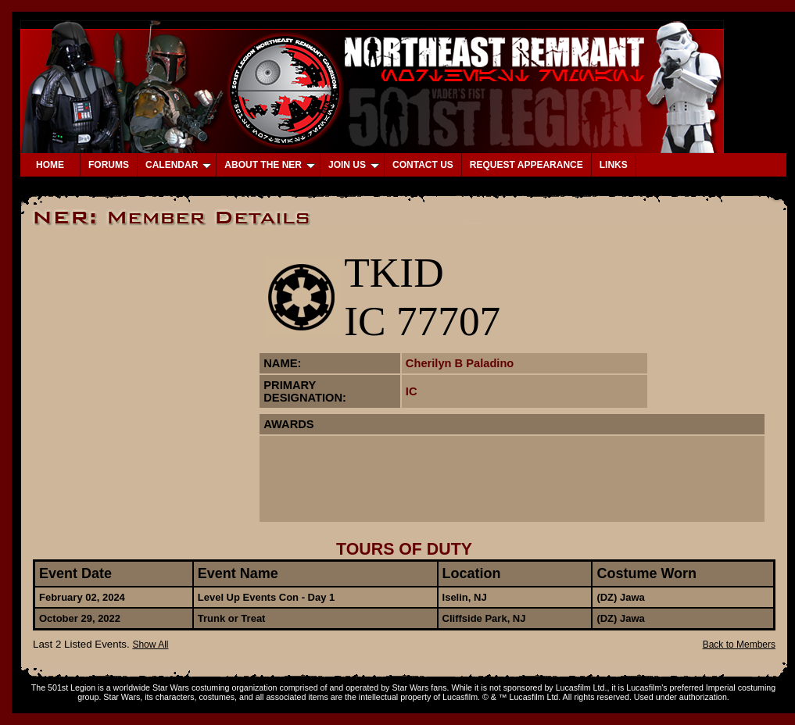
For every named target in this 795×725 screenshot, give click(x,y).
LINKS (614, 164)
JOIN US (353, 164)
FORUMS (108, 164)
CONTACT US (422, 164)
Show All (150, 644)
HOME (50, 164)
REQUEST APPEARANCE (526, 164)
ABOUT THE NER (269, 164)
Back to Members (739, 644)
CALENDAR (178, 164)
